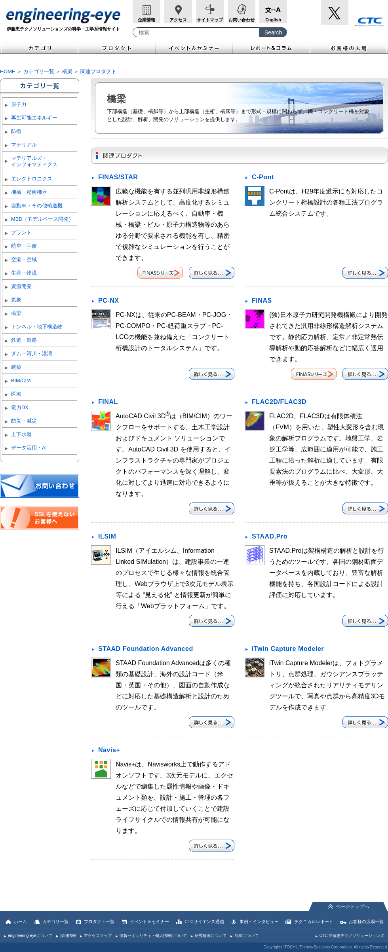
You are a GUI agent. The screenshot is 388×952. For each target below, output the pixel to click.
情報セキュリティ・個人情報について (153, 935)
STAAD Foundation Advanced (145, 648)
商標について (246, 935)
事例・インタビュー (259, 921)
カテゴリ (39, 47)
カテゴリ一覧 (38, 71)
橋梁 (67, 71)
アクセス (178, 19)
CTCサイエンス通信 (204, 921)
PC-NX (108, 300)
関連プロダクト (98, 71)
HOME (7, 71)
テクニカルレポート (313, 921)
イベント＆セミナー (194, 47)
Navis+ (109, 750)
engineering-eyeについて (30, 935)
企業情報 (146, 19)
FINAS (262, 300)
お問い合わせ (241, 19)
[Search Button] (273, 32)
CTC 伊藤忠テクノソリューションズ (352, 935)
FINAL (108, 401)
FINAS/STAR (118, 177)
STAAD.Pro (269, 536)
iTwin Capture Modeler (288, 648)
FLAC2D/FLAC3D (279, 401)
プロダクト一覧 (99, 921)
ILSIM (107, 536)
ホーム (20, 921)
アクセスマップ (98, 935)
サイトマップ (210, 19)
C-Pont (263, 177)
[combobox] (196, 32)
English (273, 19)
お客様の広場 (349, 47)
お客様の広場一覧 (366, 921)
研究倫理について (210, 935)
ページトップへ (352, 906)
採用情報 (68, 935)
